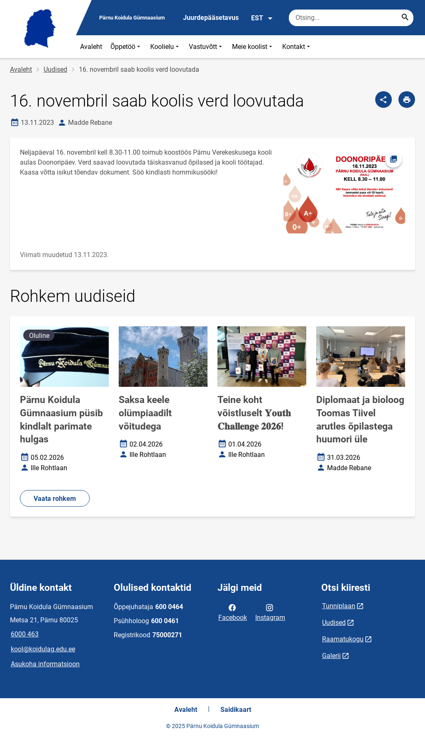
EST (262, 18)
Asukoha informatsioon (45, 664)
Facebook (232, 612)
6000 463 (25, 634)
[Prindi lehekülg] (406, 99)
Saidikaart (235, 710)
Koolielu (165, 47)
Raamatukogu (343, 639)
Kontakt (297, 47)
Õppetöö (126, 47)
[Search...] (405, 18)
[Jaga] (383, 99)
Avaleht (91, 47)
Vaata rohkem (55, 499)
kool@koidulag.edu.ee (43, 649)
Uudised (55, 69)
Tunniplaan (338, 606)
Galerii (331, 656)
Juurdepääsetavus (211, 18)
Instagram (270, 612)
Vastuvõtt (206, 47)
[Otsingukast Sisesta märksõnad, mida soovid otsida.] (351, 18)
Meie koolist (253, 47)
